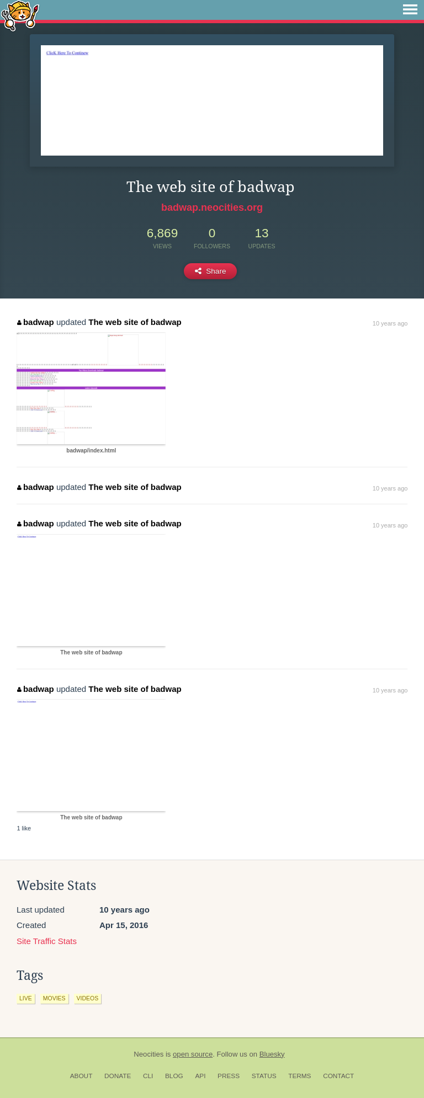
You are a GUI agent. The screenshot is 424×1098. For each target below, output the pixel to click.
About (81, 1076)
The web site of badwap (134, 322)
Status (264, 1076)
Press (229, 1076)
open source (193, 1054)
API (200, 1076)
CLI (148, 1076)
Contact (338, 1076)
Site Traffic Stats (47, 941)
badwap (35, 322)
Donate (117, 1076)
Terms (299, 1076)
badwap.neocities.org (212, 207)
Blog (174, 1076)
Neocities (148, 1054)
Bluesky (272, 1054)
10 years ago (390, 323)
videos (88, 998)
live (25, 998)
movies (54, 998)
